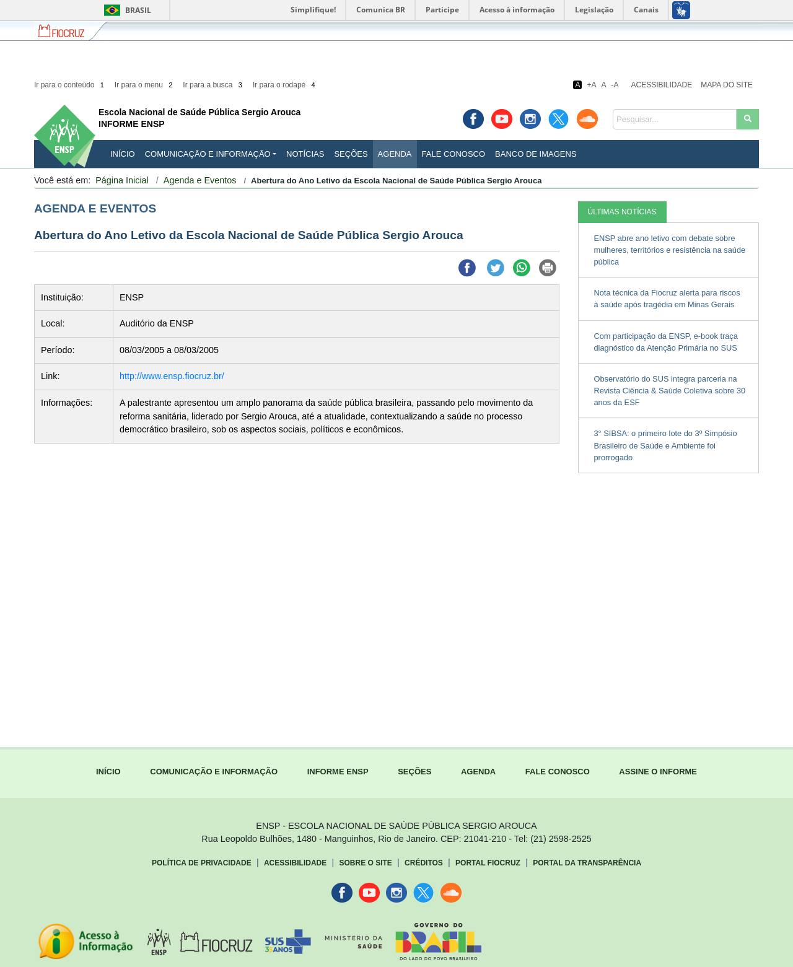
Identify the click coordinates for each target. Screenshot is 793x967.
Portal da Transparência (587, 863)
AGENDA (478, 771)
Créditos (424, 863)
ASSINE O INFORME (658, 771)
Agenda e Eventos (200, 180)
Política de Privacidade (202, 863)
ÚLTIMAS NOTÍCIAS (622, 212)
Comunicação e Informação (208, 154)
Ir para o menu (145, 85)
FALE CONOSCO (557, 771)
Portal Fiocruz (487, 863)
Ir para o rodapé (285, 85)
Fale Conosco (454, 154)
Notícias (305, 154)
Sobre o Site (365, 863)
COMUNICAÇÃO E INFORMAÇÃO (214, 771)
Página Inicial (122, 180)
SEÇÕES (414, 771)
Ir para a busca (213, 85)
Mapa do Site (727, 85)
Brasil (125, 10)
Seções (350, 154)
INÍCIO (122, 154)
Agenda (395, 154)
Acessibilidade (662, 85)
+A (591, 85)
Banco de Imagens (535, 154)
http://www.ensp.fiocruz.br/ (172, 376)
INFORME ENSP (338, 771)
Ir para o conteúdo (70, 85)
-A (615, 85)
